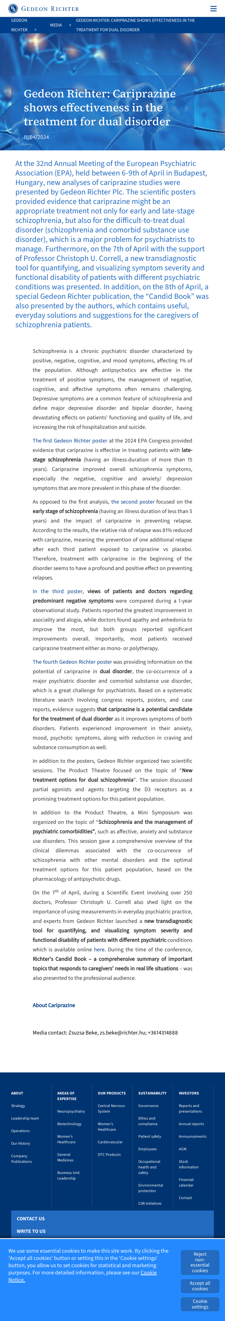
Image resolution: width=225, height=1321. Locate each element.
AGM (182, 1149)
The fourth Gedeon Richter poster (72, 662)
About (17, 1093)
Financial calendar (186, 1182)
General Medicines (65, 1157)
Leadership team (25, 1118)
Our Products (112, 1093)
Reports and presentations (190, 1108)
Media (56, 25)
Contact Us (31, 1219)
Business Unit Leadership (68, 1175)
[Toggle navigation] (212, 8)
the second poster (134, 502)
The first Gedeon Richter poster (70, 441)
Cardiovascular (110, 1142)
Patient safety (149, 1136)
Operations (20, 1131)
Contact (185, 1198)
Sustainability (152, 1093)
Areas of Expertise (67, 1096)
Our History (20, 1143)
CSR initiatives (150, 1203)
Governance (148, 1106)
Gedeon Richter (19, 25)
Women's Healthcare (66, 1139)
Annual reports (191, 1124)
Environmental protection (150, 1188)
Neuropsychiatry (71, 1111)
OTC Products (109, 1155)
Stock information (189, 1164)
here (99, 950)
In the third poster (58, 591)
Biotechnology (69, 1124)
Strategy (18, 1106)
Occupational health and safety (149, 1167)
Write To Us (31, 1231)
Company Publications (21, 1158)
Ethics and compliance (148, 1121)
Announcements (193, 1136)
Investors (189, 1093)
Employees (147, 1149)
